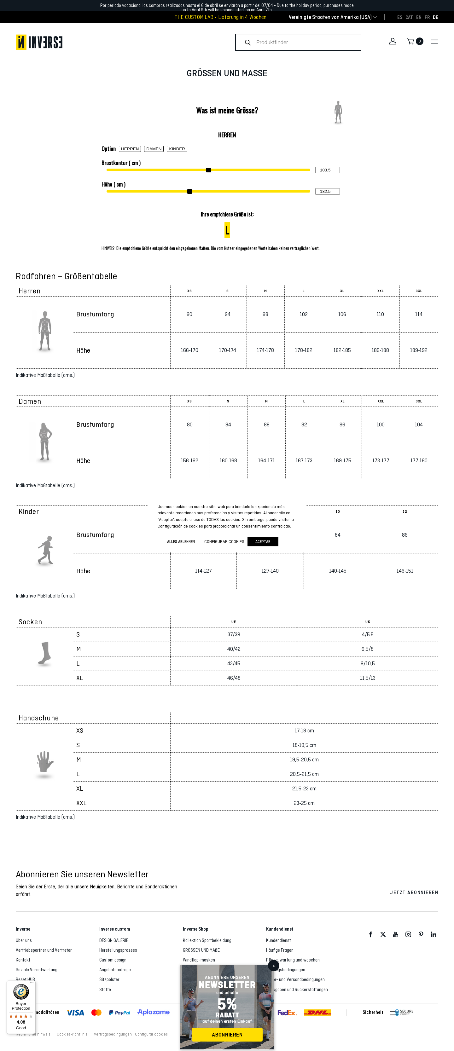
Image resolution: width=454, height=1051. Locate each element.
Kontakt (23, 959)
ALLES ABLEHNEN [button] (181, 541)
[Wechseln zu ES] (399, 17)
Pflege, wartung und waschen (293, 959)
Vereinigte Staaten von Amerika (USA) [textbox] (330, 17)
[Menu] (32, 984)
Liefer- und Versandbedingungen (295, 979)
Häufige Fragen (280, 950)
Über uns (24, 940)
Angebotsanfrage (115, 969)
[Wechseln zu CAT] (409, 17)
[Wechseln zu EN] (419, 17)
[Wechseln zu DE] (435, 17)
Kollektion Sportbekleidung (207, 940)
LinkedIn (433, 934)
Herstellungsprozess (118, 950)
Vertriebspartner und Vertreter (44, 950)
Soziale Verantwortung (36, 969)
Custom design (112, 959)
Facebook (370, 934)
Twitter (383, 934)
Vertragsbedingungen (285, 969)
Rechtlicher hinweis (33, 1034)
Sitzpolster (109, 979)
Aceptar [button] (263, 541)
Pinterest (421, 934)
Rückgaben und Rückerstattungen (297, 989)
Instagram (408, 934)
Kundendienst (278, 940)
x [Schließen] (274, 965)
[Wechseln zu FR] (427, 17)
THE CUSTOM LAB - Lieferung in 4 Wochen (221, 17)
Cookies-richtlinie (72, 1034)
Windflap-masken (199, 959)
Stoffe (105, 989)
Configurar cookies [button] (151, 1034)
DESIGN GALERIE (113, 940)
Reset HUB (25, 979)
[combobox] (330, 17)
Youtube (395, 934)
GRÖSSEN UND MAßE (201, 950)
